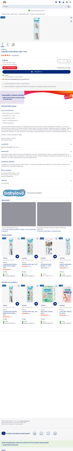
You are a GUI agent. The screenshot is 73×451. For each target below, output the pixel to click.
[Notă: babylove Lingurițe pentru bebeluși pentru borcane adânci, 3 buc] (5, 272)
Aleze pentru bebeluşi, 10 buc (47, 312)
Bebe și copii (14, 14)
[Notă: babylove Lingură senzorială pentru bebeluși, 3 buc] (62, 272)
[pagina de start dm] (4, 2)
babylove (4, 49)
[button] (70, 2)
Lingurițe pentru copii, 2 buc (30, 264)
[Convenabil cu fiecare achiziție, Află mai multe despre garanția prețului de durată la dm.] (36, 97)
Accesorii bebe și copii (24, 14)
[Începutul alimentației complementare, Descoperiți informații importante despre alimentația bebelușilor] (54, 217)
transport (14, 64)
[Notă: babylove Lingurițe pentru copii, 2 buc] (24, 272)
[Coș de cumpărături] (67, 2)
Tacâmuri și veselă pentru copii (37, 14)
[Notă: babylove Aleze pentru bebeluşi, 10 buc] (43, 319)
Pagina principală (6, 14)
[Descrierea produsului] (36, 111)
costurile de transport (24, 421)
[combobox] (36, 7)
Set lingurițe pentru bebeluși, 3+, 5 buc (46, 265)
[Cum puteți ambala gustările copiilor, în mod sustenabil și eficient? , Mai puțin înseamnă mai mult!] (19, 217)
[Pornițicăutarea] (68, 7)
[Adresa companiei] (36, 170)
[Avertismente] (36, 152)
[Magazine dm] (56, 2)
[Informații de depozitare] (36, 162)
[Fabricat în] (36, 181)
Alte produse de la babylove (22, 193)
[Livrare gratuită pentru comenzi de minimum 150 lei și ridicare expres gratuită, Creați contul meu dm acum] (36, 443)
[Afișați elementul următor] (69, 247)
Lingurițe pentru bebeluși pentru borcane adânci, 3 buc (10, 266)
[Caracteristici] (36, 144)
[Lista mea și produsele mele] (60, 2)
